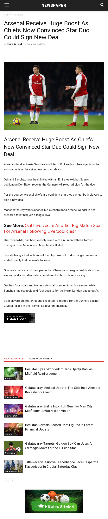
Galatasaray (11, 397)
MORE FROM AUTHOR (40, 358)
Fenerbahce (10, 471)
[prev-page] (6, 481)
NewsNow (10, 453)
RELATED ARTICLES (14, 358)
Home (7, 14)
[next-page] (12, 481)
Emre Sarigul (14, 43)
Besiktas (9, 378)
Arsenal (18, 14)
